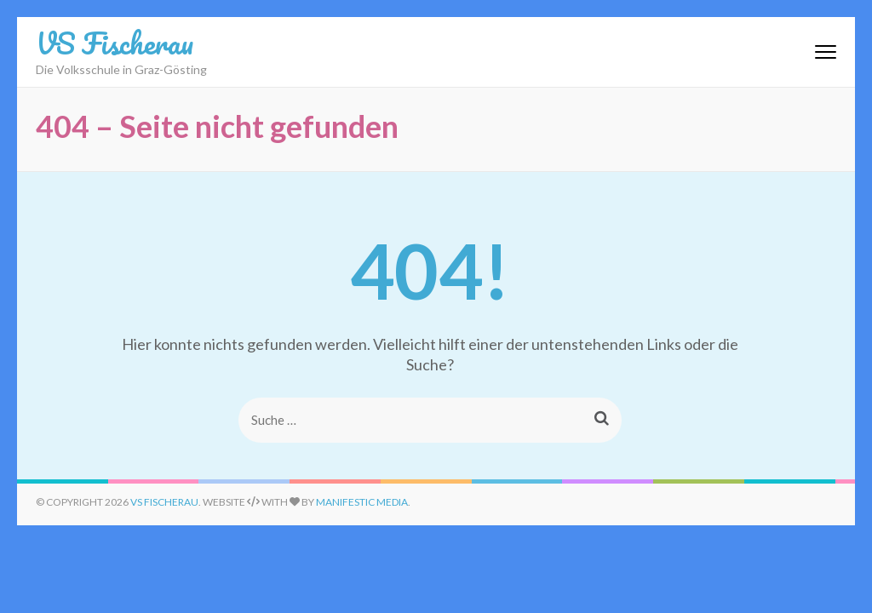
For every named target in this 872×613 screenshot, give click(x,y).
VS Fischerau (114, 42)
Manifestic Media (362, 502)
